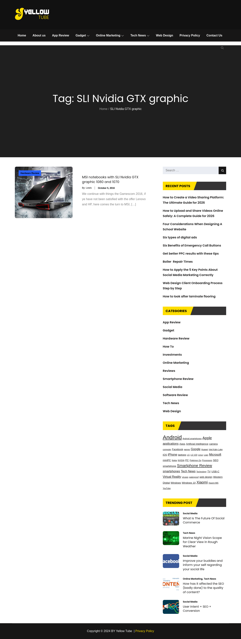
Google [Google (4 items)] (195, 449)
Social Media (172, 387)
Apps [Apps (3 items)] (182, 443)
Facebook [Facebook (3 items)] (177, 449)
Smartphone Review (178, 379)
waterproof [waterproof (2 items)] (194, 477)
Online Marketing (110, 35)
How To (168, 346)
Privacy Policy (190, 35)
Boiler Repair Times (178, 261)
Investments (172, 354)
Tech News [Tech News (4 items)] (188, 471)
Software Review (175, 395)
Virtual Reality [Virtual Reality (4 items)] (172, 476)
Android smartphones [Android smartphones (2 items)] (192, 438)
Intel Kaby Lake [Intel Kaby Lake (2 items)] (216, 449)
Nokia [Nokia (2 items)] (174, 460)
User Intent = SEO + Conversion (197, 608)
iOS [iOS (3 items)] (165, 454)
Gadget (82, 35)
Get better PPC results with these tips (191, 253)
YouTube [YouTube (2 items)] (167, 488)
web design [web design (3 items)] (205, 477)
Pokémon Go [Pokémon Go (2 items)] (195, 460)
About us (39, 35)
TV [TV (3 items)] (209, 471)
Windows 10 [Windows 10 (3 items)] (189, 482)
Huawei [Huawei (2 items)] (204, 449)
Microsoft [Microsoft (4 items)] (215, 454)
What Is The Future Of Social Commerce (203, 520)
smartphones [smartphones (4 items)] (171, 471)
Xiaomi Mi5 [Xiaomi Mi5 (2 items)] (213, 483)
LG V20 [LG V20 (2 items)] (193, 455)
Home (22, 35)
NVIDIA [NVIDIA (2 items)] (181, 460)
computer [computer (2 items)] (167, 449)
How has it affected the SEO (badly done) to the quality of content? (203, 588)
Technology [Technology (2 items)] (201, 471)
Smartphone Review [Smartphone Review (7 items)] (194, 465)
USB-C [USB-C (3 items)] (215, 471)
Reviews (169, 371)
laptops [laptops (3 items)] (182, 454)
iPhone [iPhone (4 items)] (172, 454)
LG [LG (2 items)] (188, 455)
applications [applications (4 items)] (171, 443)
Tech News (139, 35)
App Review (60, 35)
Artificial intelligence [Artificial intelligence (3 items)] (197, 443)
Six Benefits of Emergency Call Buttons (192, 245)
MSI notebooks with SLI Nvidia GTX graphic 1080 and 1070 (110, 179)
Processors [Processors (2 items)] (207, 460)
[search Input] (194, 170)
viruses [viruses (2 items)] (185, 477)
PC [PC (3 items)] (187, 460)
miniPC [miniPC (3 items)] (167, 460)
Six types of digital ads (180, 237)
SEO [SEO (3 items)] (215, 460)
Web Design (164, 35)
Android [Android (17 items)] (172, 437)
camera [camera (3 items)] (213, 443)
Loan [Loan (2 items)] (206, 455)
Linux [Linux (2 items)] (200, 455)
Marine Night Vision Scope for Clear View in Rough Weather (202, 542)
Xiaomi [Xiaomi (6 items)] (202, 482)
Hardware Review (29, 173)
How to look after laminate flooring (189, 296)
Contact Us (214, 35)
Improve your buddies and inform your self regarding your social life (203, 565)
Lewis (89, 188)
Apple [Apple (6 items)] (207, 438)
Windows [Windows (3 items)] (176, 482)
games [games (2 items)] (187, 449)
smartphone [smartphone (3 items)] (169, 466)
